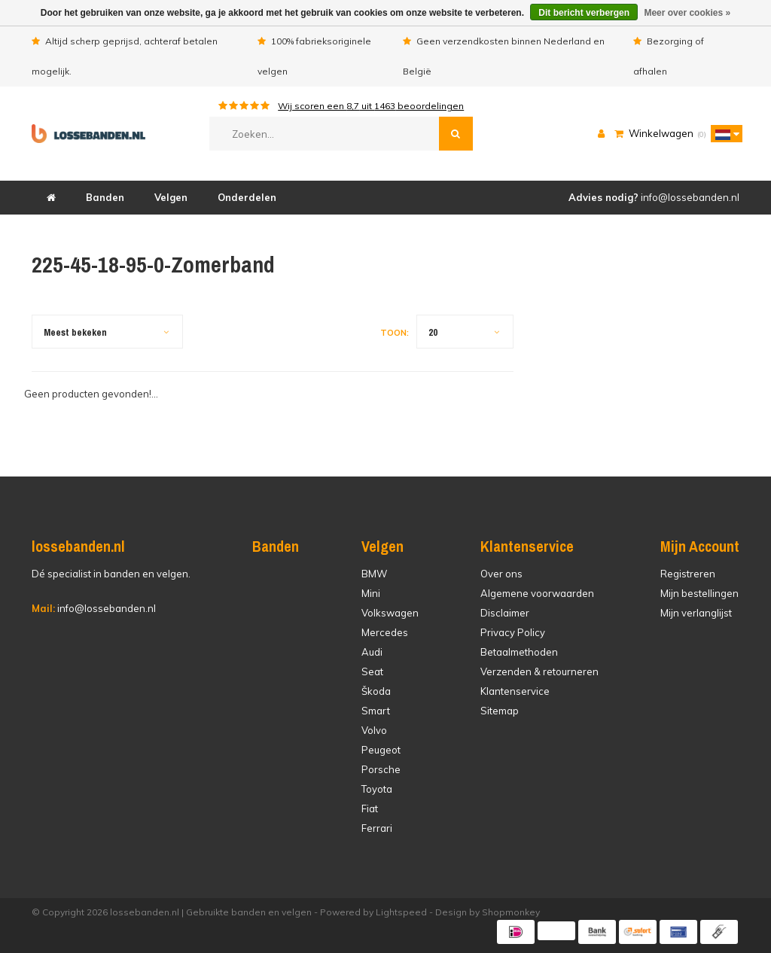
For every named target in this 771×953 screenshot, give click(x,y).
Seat (372, 671)
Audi (371, 652)
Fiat (369, 808)
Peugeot (381, 750)
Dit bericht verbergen (583, 13)
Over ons (501, 574)
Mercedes (384, 632)
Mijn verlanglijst (696, 613)
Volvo (374, 730)
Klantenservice (515, 691)
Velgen (170, 197)
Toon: (394, 332)
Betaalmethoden (519, 652)
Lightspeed (401, 912)
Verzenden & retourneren (539, 671)
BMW (374, 574)
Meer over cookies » (687, 13)
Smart (375, 711)
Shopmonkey (511, 912)
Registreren (687, 574)
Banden (105, 197)
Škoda (376, 691)
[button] (722, 133)
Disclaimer (504, 613)
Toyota (376, 789)
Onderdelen (247, 197)
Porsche (381, 769)
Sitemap (499, 711)
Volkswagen (390, 613)
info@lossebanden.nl (94, 608)
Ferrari (376, 828)
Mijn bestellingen (699, 593)
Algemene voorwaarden (537, 593)
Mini (370, 593)
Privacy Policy (512, 632)
